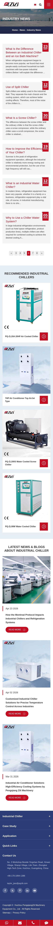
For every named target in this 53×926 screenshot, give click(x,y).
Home (15, 30)
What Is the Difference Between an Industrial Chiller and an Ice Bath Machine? (23, 52)
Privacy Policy (19, 913)
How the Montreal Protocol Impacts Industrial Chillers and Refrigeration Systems (25, 619)
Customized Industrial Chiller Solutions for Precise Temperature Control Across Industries (24, 703)
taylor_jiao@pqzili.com (17, 883)
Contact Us (9, 855)
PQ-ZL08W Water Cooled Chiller (20, 526)
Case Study (26, 826)
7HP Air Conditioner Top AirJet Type (20, 399)
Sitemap (6, 913)
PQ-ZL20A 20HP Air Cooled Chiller (21, 336)
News (22, 30)
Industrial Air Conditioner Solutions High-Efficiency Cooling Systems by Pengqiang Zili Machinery (25, 787)
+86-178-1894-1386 (16, 876)
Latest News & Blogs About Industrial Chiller (26, 548)
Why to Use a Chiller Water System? (22, 219)
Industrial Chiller (26, 816)
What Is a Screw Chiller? (21, 117)
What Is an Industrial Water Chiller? (22, 185)
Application (26, 836)
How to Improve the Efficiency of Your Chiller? (24, 150)
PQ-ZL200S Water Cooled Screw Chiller (20, 463)
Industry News (34, 30)
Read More (17, 630)
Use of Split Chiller (17, 87)
